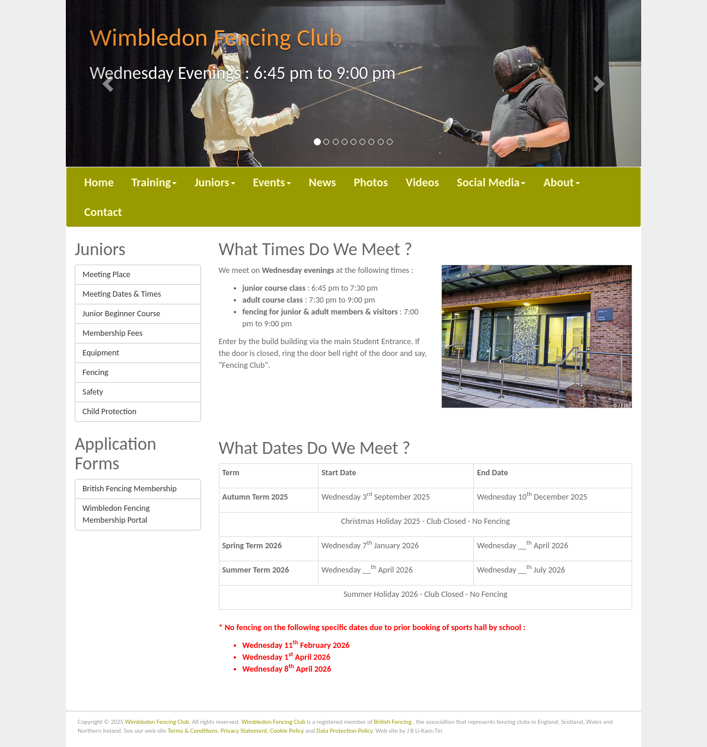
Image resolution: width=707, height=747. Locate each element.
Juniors (215, 182)
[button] (109, 83)
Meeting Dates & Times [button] (121, 294)
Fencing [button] (95, 372)
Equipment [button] (100, 353)
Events (272, 182)
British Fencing (393, 722)
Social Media (491, 182)
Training (154, 182)
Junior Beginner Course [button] (121, 314)
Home (99, 182)
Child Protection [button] (109, 411)
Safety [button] (92, 392)
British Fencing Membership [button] (129, 489)
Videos (422, 182)
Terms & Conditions (193, 731)
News (322, 182)
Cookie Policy (287, 731)
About (561, 182)
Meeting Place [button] (106, 274)
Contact (103, 212)
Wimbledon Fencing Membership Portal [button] (115, 514)
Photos (371, 182)
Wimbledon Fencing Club (157, 722)
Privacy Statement (244, 731)
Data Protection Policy (344, 731)
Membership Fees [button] (112, 333)
